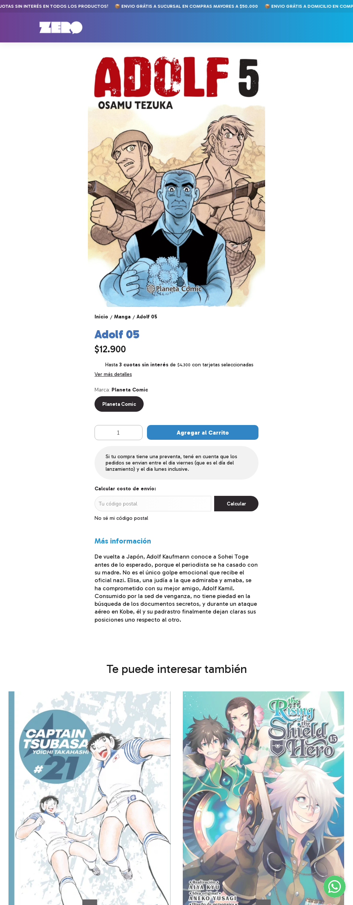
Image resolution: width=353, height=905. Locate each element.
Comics (15, 890)
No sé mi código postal (121, 518)
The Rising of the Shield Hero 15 (129, 814)
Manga (15, 898)
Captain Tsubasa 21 (34, 811)
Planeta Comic (119, 404)
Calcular (236, 504)
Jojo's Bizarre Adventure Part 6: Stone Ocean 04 (218, 814)
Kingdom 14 (285, 811)
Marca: (121, 389)
